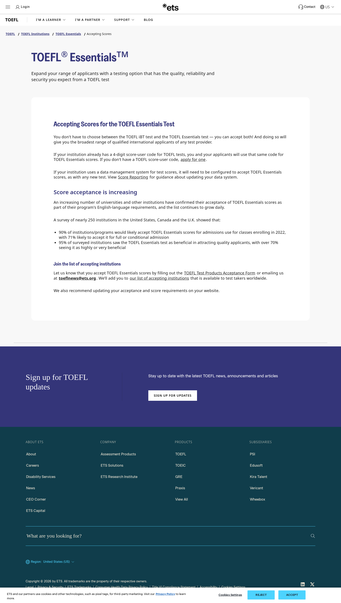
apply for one (193, 159)
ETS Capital (35, 511)
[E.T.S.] (170, 7)
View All (181, 499)
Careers (32, 465)
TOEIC (180, 465)
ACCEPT (292, 594)
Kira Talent (258, 477)
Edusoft (256, 465)
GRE (178, 477)
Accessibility (208, 587)
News (30, 488)
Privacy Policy (165, 594)
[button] (51, 20)
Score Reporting (133, 177)
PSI (252, 454)
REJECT (261, 594)
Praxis (180, 488)
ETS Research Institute (119, 477)
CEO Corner (36, 499)
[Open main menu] (7, 7)
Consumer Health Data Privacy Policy (121, 587)
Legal (29, 587)
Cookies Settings (233, 587)
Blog (148, 20)
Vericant (256, 488)
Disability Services (40, 477)
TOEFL (180, 454)
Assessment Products (118, 454)
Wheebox (257, 499)
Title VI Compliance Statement (174, 587)
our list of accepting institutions (159, 278)
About (31, 454)
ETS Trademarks (79, 587)
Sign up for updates (173, 395)
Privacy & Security (50, 587)
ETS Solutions (112, 465)
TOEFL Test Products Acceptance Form (219, 273)
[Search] (312, 535)
